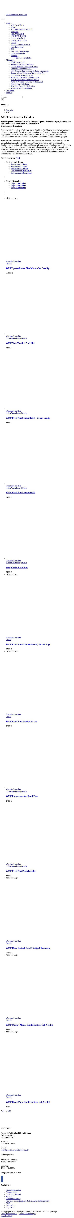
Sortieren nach (14, 162)
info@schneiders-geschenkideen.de (15, 1150)
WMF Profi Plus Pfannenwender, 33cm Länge (28, 644)
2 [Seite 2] (2, 1111)
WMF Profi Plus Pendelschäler (21, 871)
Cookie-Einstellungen (27, 1214)
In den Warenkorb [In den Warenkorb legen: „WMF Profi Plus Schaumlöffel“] (13, 488)
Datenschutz (10, 1205)
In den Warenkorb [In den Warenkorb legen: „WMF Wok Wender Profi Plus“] (13, 338)
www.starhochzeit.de (9, 1214)
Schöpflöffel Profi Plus (17, 567)
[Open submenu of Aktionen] (14, 60)
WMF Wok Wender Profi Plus (20, 343)
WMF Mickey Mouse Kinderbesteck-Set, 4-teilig (29, 1025)
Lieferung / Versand (13, 1194)
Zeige (13, 181)
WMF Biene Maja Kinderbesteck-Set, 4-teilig (28, 1102)
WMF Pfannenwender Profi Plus (22, 796)
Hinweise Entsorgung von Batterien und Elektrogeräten (27, 1201)
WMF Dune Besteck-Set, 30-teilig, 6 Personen (28, 948)
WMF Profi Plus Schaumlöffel (20, 492)
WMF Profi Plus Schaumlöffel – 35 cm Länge (28, 418)
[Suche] (2, 99)
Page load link (6, 1216)
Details (8, 263)
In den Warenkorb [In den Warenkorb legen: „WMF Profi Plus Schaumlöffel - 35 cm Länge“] (13, 413)
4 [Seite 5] (6, 1111)
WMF (18, 158)
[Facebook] (2, 1179)
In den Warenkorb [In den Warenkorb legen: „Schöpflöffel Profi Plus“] (13, 563)
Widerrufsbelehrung (13, 1199)
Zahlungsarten (11, 1192)
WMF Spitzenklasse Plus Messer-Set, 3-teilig (27, 268)
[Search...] (11, 97)
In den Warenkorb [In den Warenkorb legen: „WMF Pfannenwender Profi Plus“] (13, 791)
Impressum (10, 1207)
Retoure (9, 1196)
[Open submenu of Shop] (11, 23)
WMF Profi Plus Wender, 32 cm (21, 721)
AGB (8, 1203)
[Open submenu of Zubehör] (18, 56)
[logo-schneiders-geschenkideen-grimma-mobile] (16, 11)
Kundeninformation (13, 1190)
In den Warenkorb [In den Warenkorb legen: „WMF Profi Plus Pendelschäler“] (13, 866)
